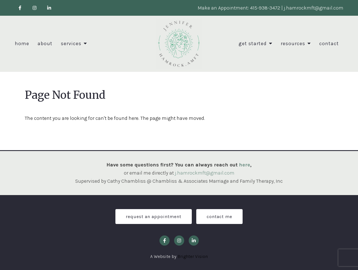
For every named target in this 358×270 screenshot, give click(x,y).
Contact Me (219, 216)
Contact (329, 44)
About (45, 44)
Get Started (253, 44)
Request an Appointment (153, 216)
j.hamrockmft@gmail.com (204, 173)
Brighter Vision (192, 256)
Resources (293, 44)
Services (71, 44)
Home (22, 44)
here (244, 165)
